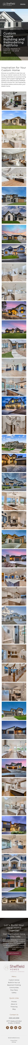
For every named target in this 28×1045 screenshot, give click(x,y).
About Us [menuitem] (14, 1004)
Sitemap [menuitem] (14, 1042)
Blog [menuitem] (14, 1009)
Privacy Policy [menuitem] (14, 1040)
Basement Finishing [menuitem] (14, 985)
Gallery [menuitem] (14, 992)
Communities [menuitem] (14, 987)
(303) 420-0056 (14, 1018)
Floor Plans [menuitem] (14, 990)
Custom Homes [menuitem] (14, 980)
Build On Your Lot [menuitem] (14, 982)
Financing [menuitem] (14, 1006)
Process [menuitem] (14, 1001)
